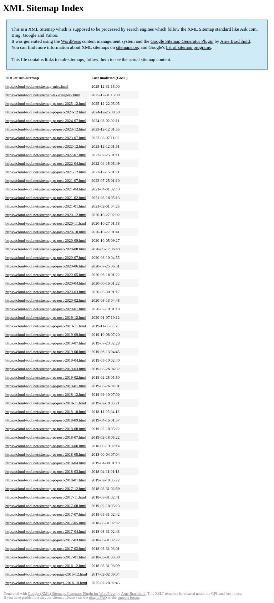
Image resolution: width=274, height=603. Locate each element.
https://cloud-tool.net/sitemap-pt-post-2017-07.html (45, 514)
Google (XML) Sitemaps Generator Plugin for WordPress (72, 594)
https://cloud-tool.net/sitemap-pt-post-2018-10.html (45, 411)
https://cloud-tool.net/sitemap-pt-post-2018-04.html (45, 463)
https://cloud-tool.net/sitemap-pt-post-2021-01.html (45, 206)
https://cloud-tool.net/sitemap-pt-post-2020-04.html (45, 283)
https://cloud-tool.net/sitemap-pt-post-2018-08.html (45, 428)
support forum (128, 597)
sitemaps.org (127, 47)
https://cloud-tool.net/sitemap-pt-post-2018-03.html (45, 471)
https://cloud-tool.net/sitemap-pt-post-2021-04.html (45, 189)
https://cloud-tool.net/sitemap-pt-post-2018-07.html (45, 437)
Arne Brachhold (235, 41)
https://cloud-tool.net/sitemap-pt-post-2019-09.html (45, 334)
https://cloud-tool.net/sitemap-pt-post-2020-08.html (45, 249)
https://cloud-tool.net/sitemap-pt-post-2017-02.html (45, 548)
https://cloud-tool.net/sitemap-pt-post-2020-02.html (45, 300)
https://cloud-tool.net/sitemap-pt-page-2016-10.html (46, 583)
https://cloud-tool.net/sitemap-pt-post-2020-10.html (45, 232)
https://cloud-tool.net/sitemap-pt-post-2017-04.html (45, 531)
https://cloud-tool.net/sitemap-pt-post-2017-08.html (45, 506)
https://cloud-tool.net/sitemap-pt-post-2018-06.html (45, 446)
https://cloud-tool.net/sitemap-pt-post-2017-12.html (45, 488)
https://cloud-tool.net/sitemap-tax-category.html (42, 95)
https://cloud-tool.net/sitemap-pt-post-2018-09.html (45, 420)
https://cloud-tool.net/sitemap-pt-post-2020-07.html (45, 257)
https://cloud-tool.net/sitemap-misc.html (36, 86)
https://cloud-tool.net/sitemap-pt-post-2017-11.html (45, 497)
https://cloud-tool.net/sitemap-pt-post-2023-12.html (45, 129)
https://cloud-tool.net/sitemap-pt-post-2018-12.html (45, 394)
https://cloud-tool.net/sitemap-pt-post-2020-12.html (45, 215)
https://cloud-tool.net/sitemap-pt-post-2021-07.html (45, 180)
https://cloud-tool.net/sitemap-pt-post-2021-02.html (45, 197)
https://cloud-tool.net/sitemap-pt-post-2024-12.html (45, 112)
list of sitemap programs (188, 47)
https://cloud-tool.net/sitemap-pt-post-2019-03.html (45, 369)
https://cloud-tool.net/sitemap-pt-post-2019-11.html (45, 326)
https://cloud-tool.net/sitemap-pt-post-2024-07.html (45, 120)
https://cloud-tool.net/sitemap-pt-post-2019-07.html (45, 343)
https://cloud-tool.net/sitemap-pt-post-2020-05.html (45, 274)
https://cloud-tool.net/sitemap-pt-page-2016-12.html (46, 574)
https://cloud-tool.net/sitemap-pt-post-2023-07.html (45, 138)
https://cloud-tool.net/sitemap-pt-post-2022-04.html (45, 163)
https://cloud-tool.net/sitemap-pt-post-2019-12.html (45, 317)
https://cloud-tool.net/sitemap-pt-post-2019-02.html (45, 377)
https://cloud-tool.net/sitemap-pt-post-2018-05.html (45, 454)
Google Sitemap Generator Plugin (182, 41)
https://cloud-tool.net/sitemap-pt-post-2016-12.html (45, 565)
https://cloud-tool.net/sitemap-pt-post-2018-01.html (45, 480)
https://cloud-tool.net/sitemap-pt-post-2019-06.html (45, 351)
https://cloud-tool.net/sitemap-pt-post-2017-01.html (45, 557)
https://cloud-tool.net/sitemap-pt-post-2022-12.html (45, 146)
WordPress (71, 41)
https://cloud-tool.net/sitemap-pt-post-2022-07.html (45, 155)
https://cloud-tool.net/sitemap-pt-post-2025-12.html (45, 103)
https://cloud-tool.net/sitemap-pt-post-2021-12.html (45, 172)
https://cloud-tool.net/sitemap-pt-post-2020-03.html (45, 292)
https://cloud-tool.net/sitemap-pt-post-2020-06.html (45, 266)
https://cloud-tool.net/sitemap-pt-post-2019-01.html (45, 386)
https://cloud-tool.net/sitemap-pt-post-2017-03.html (45, 540)
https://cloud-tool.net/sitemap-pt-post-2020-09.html (45, 240)
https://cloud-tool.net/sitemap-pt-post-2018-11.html (45, 403)
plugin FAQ (98, 597)
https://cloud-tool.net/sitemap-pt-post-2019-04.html (45, 360)
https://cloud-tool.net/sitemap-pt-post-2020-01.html (45, 309)
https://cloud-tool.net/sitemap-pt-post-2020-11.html (45, 223)
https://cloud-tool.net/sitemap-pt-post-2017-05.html (45, 523)
